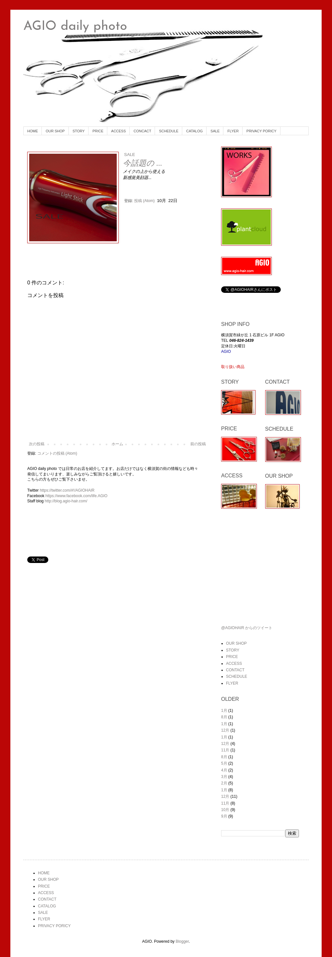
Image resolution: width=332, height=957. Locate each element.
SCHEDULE (168, 131)
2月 (224, 783)
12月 (225, 730)
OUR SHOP (55, 131)
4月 (224, 770)
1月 (224, 710)
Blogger (182, 941)
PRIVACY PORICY (261, 131)
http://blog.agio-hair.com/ (66, 501)
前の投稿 (198, 444)
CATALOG (194, 131)
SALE (214, 131)
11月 (225, 750)
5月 (224, 763)
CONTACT (235, 670)
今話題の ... (142, 163)
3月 (224, 776)
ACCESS (118, 131)
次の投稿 (36, 444)
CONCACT (142, 131)
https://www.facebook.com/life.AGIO (76, 496)
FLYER (233, 131)
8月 (224, 717)
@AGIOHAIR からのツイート (246, 628)
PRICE (97, 131)
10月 (225, 809)
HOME (32, 131)
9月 (224, 816)
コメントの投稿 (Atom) (57, 453)
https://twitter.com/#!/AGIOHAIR (67, 490)
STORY (79, 131)
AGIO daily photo (75, 26)
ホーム (117, 444)
